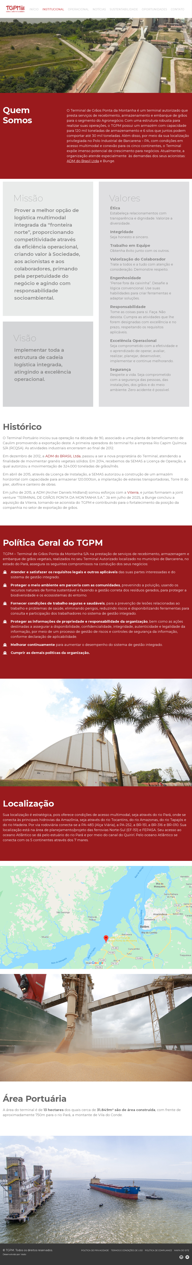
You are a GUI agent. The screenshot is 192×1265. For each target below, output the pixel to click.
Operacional (78, 9)
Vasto (23, 1254)
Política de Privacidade (95, 1250)
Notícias (99, 9)
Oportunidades (154, 9)
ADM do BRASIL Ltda (63, 456)
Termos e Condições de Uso (127, 1250)
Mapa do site (181, 1250)
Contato (177, 9)
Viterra (133, 492)
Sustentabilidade (124, 9)
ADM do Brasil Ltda (83, 161)
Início (34, 9)
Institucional (53, 9)
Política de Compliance (158, 1250)
